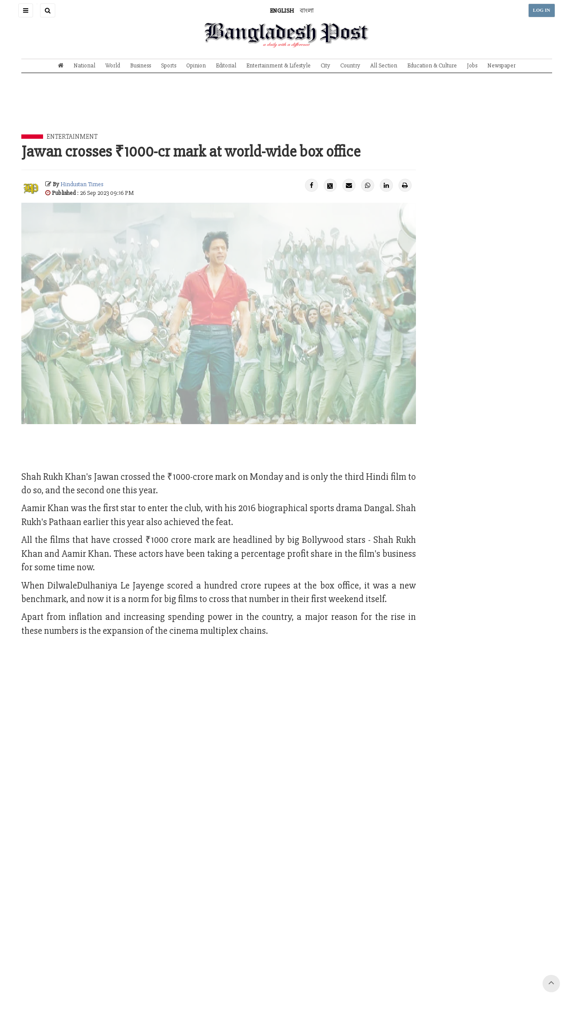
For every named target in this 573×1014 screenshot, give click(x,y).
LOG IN (541, 10)
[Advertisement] (286, 110)
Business (140, 65)
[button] (25, 10)
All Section (383, 65)
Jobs (472, 65)
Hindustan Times (81, 184)
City (325, 65)
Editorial (226, 65)
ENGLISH (282, 10)
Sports (168, 65)
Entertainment (72, 137)
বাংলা (307, 10)
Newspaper (501, 65)
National (84, 65)
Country (350, 65)
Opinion (196, 65)
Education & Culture (432, 65)
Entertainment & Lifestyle (278, 65)
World (112, 65)
